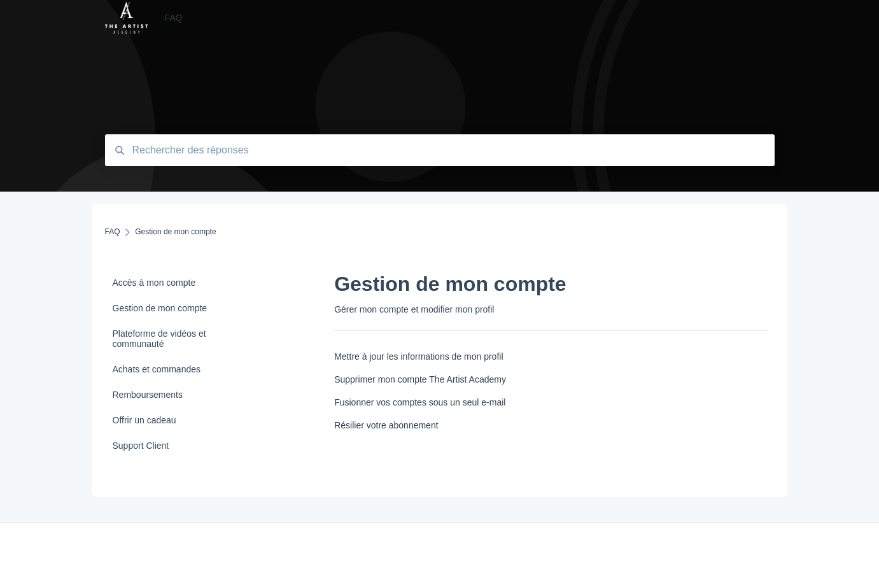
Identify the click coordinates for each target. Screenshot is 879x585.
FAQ (173, 18)
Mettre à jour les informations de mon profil (418, 356)
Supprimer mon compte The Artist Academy (420, 379)
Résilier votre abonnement (386, 425)
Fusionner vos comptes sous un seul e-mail (419, 402)
